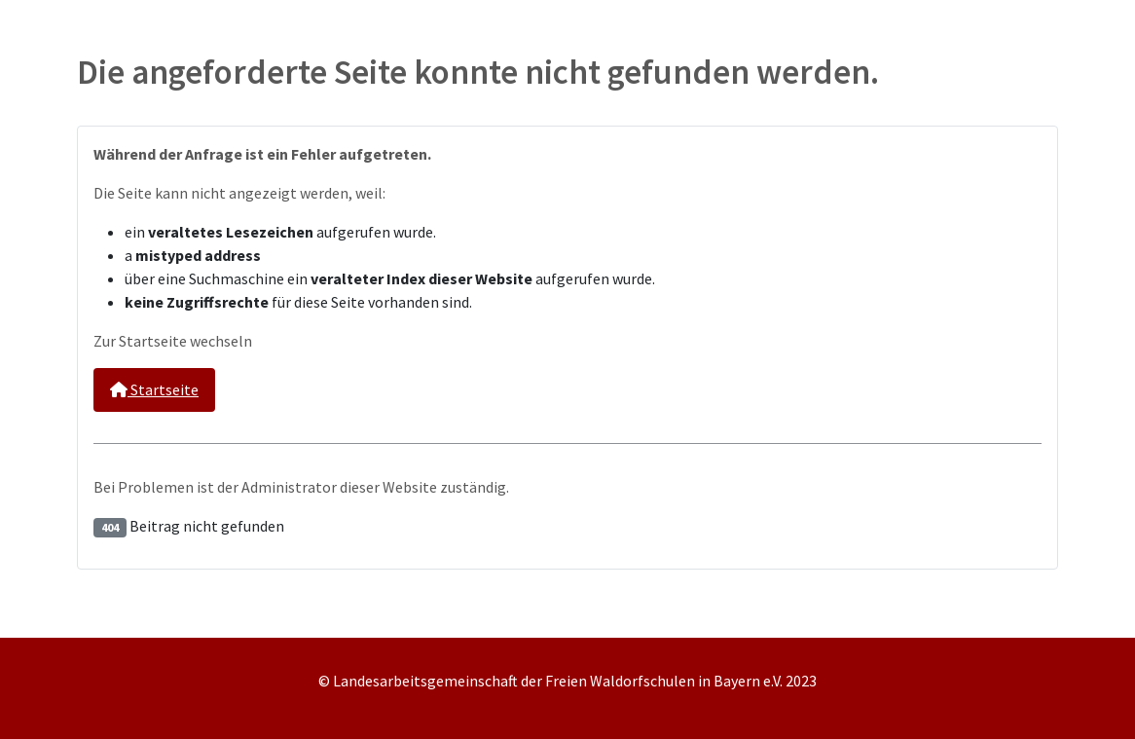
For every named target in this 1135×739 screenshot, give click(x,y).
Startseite (154, 389)
